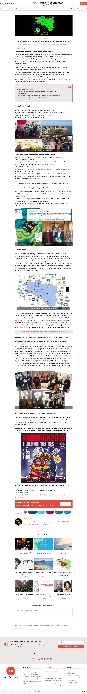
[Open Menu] (0, 9)
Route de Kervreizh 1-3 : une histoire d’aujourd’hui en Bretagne (43, 595)
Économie (14, 9)
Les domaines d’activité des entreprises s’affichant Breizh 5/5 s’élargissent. (39, 95)
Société (30, 9)
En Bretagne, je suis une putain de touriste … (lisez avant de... (24, 573)
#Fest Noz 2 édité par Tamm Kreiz (52, 323)
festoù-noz (35, 325)
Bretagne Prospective (51, 54)
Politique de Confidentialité (34, 691)
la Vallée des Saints (21, 320)
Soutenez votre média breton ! (26, 100)
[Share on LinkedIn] (59, 512)
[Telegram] (13, 3)
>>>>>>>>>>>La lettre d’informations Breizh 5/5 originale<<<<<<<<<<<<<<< (43, 332)
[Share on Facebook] (32, 512)
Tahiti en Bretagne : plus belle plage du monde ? (43, 573)
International (63, 9)
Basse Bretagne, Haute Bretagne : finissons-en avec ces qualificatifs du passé (63, 574)
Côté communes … (23, 93)
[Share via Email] (67, 512)
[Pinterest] (5, 3)
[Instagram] (4, 3)
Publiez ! (83, 3)
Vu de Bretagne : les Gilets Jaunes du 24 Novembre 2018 (24, 595)
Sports (55, 9)
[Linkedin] (7, 3)
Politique (22, 9)
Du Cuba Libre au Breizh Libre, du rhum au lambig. (23, 553)
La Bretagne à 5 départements (41, 361)
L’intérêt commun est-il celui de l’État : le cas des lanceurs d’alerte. (63, 595)
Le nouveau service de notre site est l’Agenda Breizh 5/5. (34, 97)
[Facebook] (0, 3)
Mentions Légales (23, 691)
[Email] (11, 3)
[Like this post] (25, 512)
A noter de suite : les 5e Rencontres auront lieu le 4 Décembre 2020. (37, 91)
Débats (72, 9)
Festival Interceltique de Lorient (46, 318)
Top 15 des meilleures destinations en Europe (63, 553)
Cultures (48, 9)
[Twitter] (2, 3)
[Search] (86, 9)
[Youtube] (9, 3)
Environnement (39, 9)
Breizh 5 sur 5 (27, 44)
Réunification (23, 194)
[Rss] (15, 3)
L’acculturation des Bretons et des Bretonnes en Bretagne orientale (43, 553)
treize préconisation (30, 199)
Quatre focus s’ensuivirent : (25, 89)
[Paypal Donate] (65, 504)
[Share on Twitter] (41, 512)
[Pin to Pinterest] (50, 512)
